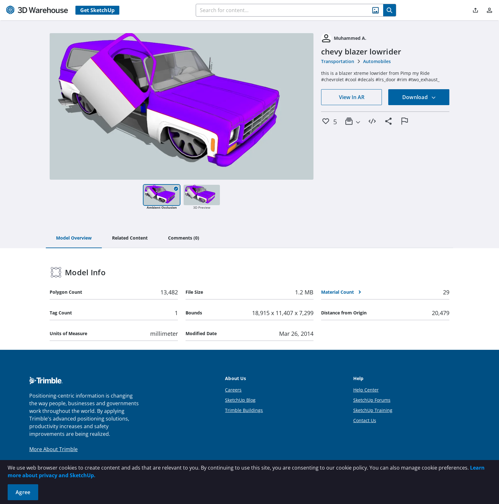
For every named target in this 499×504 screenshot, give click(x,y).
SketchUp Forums (371, 400)
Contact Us (364, 420)
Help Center (366, 390)
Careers (233, 390)
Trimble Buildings (244, 410)
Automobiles (377, 61)
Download (419, 97)
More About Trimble (53, 449)
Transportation (337, 61)
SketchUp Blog (240, 400)
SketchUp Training (372, 410)
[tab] (74, 238)
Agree (23, 492)
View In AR (351, 97)
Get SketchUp (97, 10)
